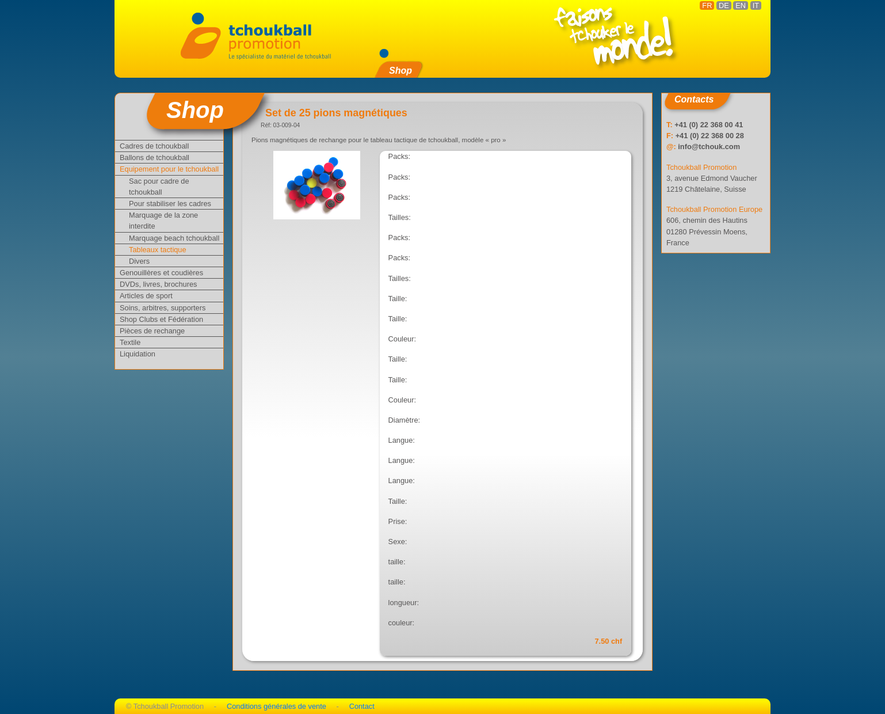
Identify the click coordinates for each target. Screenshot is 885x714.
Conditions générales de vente (276, 706)
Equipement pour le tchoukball (169, 169)
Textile (130, 342)
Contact (362, 706)
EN (740, 5)
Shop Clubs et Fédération (161, 319)
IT (756, 5)
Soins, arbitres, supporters (162, 307)
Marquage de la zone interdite (163, 220)
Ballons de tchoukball (154, 157)
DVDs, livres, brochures (158, 284)
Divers (139, 261)
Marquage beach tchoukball (174, 238)
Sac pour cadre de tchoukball (159, 186)
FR (707, 5)
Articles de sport (146, 295)
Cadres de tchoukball (154, 146)
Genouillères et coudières (161, 272)
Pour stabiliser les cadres (170, 203)
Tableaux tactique (157, 249)
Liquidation (137, 354)
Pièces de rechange (152, 330)
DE (724, 5)
